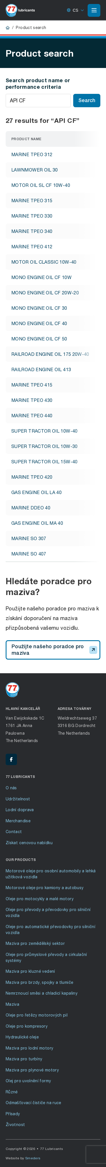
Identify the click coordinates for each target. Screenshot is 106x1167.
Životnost (15, 1124)
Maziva (12, 1004)
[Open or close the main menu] (94, 10)
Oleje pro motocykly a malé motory (39, 898)
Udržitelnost (18, 798)
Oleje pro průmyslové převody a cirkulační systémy (46, 957)
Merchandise (18, 820)
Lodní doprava (20, 809)
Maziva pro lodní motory (29, 1048)
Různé (12, 1091)
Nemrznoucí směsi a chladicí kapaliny (41, 993)
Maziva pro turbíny (24, 1058)
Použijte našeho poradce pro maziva (54, 649)
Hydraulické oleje (22, 1036)
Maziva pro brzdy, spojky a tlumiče (39, 982)
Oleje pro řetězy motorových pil (37, 1015)
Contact (14, 831)
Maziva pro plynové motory (32, 1069)
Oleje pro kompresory (26, 1026)
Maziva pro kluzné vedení (30, 971)
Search (86, 100)
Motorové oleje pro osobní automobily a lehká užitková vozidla (51, 873)
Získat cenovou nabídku (29, 842)
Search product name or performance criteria (38, 83)
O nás (11, 787)
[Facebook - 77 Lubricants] (11, 759)
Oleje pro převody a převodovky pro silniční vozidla (48, 912)
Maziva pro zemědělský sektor (35, 943)
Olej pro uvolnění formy (28, 1080)
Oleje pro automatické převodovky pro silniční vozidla (50, 929)
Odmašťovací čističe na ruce (33, 1102)
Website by (23, 1158)
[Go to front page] (20, 10)
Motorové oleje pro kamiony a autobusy (44, 887)
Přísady (13, 1113)
